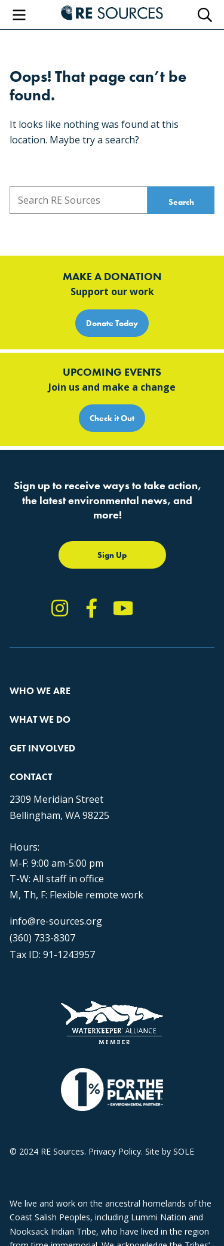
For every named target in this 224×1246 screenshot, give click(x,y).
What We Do (40, 719)
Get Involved (42, 748)
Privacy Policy (114, 1151)
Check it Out (112, 418)
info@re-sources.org (56, 921)
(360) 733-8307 (42, 937)
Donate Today (112, 323)
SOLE (183, 1151)
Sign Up (112, 555)
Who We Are (40, 691)
